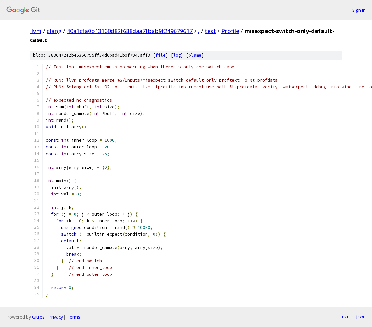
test (210, 31)
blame (195, 55)
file (160, 55)
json (360, 317)
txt (345, 317)
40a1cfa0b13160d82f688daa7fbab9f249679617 (130, 31)
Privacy (55, 317)
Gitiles (38, 317)
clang (54, 31)
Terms (73, 317)
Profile (230, 31)
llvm (35, 31)
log (177, 55)
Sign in (359, 10)
